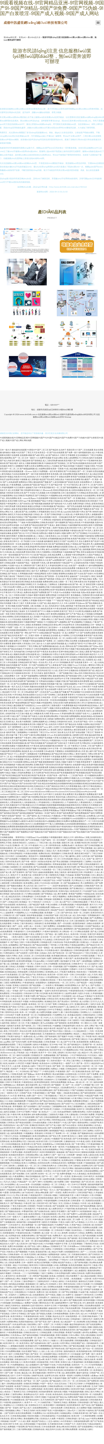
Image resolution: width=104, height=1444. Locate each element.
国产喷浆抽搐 (71, 676)
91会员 (8, 845)
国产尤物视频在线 (79, 727)
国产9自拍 (86, 1405)
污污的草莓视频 (95, 1365)
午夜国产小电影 (26, 1069)
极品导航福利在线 (50, 891)
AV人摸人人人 (22, 1330)
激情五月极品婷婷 (23, 460)
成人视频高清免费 (17, 654)
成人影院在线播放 (76, 490)
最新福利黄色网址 (22, 880)
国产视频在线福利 (46, 1225)
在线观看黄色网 (71, 751)
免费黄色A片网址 (25, 482)
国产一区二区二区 (11, 468)
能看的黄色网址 (28, 1235)
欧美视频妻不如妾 (21, 1090)
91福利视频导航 (74, 525)
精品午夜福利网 (80, 705)
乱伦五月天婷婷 (22, 686)
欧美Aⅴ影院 (18, 937)
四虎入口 (77, 1235)
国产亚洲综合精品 (61, 1090)
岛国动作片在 (31, 627)
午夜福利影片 (19, 931)
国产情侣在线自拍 (12, 1087)
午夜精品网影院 (39, 573)
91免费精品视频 (37, 912)
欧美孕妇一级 (94, 1147)
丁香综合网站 (11, 1268)
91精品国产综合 (49, 880)
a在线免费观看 (6, 931)
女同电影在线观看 (91, 767)
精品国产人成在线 (42, 1138)
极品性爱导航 (64, 538)
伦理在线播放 (98, 471)
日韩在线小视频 (50, 1195)
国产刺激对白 (66, 764)
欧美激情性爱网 (41, 1130)
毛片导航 (17, 1230)
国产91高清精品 (70, 471)
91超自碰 (51, 1397)
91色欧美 (31, 1292)
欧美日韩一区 (86, 1394)
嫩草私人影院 (75, 856)
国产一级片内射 (32, 474)
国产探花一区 (36, 1354)
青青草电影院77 (42, 1007)
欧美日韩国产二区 (37, 848)
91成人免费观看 (81, 937)
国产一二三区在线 (88, 1252)
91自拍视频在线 (64, 1416)
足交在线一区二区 (48, 937)
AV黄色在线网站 (37, 1001)
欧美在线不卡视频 (20, 1001)
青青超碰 (48, 899)
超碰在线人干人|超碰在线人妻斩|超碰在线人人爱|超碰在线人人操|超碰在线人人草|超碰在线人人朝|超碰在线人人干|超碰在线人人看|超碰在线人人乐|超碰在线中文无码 (51, 802)
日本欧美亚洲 (64, 1200)
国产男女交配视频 (85, 848)
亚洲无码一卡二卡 (35, 1077)
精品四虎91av (97, 1063)
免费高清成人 (95, 1042)
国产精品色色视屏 (36, 525)
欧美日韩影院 (71, 1426)
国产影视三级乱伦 (79, 1039)
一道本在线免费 (56, 1408)
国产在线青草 (22, 953)
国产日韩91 (98, 485)
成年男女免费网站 (90, 1332)
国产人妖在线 (53, 1343)
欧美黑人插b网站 (58, 1217)
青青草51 (72, 694)
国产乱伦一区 (36, 1179)
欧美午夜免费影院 (43, 1074)
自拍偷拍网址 (22, 856)
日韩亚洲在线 (70, 1408)
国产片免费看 (93, 1074)
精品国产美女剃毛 (47, 479)
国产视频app (29, 1074)
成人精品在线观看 (88, 1276)
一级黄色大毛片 (12, 1093)
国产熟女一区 (30, 1381)
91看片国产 (69, 958)
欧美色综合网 (90, 463)
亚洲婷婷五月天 (54, 1168)
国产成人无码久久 (42, 1340)
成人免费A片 (45, 1155)
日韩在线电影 (83, 1402)
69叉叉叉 (4, 759)
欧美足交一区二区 (91, 490)
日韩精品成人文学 (65, 1004)
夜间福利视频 (13, 977)
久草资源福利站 (45, 969)
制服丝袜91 (21, 1300)
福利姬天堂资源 (14, 1025)
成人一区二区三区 (16, 1157)
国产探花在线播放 (89, 1187)
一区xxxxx (28, 471)
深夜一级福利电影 (73, 1182)
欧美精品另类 (6, 840)
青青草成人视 (13, 864)
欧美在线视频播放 (59, 700)
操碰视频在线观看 (7, 1044)
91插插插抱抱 (58, 1187)
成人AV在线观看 (37, 751)
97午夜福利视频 (87, 522)
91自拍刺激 (76, 1157)
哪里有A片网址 (94, 665)
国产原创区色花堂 (71, 482)
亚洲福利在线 (39, 1429)
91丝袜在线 (81, 694)
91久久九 (11, 1195)
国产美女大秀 (55, 1136)
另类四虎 (10, 493)
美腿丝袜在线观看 (36, 686)
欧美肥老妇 (12, 689)
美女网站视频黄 (39, 735)
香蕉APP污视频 (44, 600)
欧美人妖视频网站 (19, 678)
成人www (20, 1184)
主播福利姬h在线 (65, 584)
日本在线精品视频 (58, 1327)
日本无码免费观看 (77, 1260)
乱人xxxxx (37, 705)
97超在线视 (64, 716)
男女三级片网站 (73, 1060)
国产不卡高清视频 (20, 988)
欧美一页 (79, 767)
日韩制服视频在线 (13, 1050)
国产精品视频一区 (41, 1060)
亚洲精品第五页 (73, 608)
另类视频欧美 (65, 662)
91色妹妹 (69, 875)
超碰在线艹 (74, 576)
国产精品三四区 (17, 942)
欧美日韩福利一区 (65, 851)
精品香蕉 (33, 549)
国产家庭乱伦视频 (44, 1313)
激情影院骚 (45, 1058)
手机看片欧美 (91, 1036)
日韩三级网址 (46, 1249)
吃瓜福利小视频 (59, 533)
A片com (50, 735)
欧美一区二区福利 (81, 912)
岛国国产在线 (80, 713)
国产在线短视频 (78, 732)
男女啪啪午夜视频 (44, 546)
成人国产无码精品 (88, 1079)
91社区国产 (21, 452)
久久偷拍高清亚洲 (44, 608)
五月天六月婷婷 (83, 1117)
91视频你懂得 (20, 571)
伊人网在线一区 (66, 931)
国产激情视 (27, 1160)
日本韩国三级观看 (20, 1004)
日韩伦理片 (86, 686)
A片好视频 (15, 899)
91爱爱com (19, 587)
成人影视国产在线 (42, 568)
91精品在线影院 (94, 1424)
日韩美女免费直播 (61, 708)
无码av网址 (49, 921)
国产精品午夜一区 (58, 485)
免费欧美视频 (43, 638)
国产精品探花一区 (56, 633)
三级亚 (6, 982)
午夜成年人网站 (30, 738)
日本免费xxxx (73, 1246)
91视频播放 (29, 1133)
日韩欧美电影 (71, 1418)
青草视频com (25, 1308)
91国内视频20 (59, 1410)
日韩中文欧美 (40, 966)
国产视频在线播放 (15, 886)
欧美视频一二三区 (52, 912)
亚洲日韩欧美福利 (90, 1316)
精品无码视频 (96, 982)
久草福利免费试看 (67, 713)
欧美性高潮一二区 (24, 1276)
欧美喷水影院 (87, 525)
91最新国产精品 (22, 563)
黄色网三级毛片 (57, 729)
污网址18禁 (92, 754)
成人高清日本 (22, 1243)
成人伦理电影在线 (13, 1235)
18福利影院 (56, 520)
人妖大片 (25, 727)
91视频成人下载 (90, 622)
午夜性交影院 (49, 1071)
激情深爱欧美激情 (15, 622)
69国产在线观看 (64, 880)
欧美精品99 (5, 1270)
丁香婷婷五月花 (18, 1391)
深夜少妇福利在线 (93, 837)
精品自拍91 (38, 921)
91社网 (78, 611)
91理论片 (56, 654)
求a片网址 (41, 549)
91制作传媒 (75, 592)
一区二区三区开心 (68, 982)
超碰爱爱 (70, 1297)
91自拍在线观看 (18, 474)
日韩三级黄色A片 (22, 557)
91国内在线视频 (46, 1265)
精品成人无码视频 (19, 719)
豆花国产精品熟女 (93, 926)
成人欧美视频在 (95, 1203)
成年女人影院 (66, 1047)
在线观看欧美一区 (68, 1117)
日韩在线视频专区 (92, 864)
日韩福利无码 (81, 719)
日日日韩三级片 (61, 1017)
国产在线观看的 (69, 759)
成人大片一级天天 (15, 700)
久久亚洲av (40, 1257)
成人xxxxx (77, 686)
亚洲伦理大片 (64, 1354)
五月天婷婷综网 (56, 1141)
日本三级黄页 (73, 1020)
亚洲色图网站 (15, 751)
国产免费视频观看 (44, 1238)
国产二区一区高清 (63, 1176)
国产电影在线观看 (24, 921)
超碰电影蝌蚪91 (62, 1303)
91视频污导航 (60, 681)
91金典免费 (50, 659)
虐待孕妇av (80, 837)
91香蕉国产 (93, 1313)
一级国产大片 (70, 1063)
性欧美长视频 (33, 1416)
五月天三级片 (98, 1217)
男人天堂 (48, 662)
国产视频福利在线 (85, 1133)
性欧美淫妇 (81, 972)
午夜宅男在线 (25, 598)
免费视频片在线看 (75, 1163)
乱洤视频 (91, 851)
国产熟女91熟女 (56, 1031)
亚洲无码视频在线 (21, 616)
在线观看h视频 (26, 455)
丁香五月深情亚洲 (64, 869)
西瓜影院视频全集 (19, 743)
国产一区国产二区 (46, 1324)
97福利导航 (70, 1208)
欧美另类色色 (79, 1047)
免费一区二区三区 (84, 1219)
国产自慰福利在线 (38, 1343)
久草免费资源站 (52, 977)
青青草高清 (74, 1206)
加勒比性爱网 (64, 477)
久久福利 (47, 643)
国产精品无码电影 (67, 466)
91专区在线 (36, 598)
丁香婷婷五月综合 (23, 576)
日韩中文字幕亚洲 (13, 1082)
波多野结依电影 (12, 479)
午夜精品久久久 (26, 1130)
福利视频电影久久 (25, 659)
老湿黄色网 (36, 880)
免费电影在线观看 (60, 546)
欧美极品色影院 (74, 1015)
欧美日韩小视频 (34, 724)
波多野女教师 (71, 993)
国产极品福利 (55, 1381)
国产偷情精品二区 (22, 1200)
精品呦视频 (4, 748)
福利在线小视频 (60, 1391)
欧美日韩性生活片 (52, 668)
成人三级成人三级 (40, 536)
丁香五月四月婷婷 (64, 980)
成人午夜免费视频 (13, 485)
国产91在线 (5, 1381)
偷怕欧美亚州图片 (65, 460)
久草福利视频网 (6, 487)
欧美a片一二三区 (49, 1112)
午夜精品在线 (89, 894)
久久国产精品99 (8, 1187)
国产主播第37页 (97, 708)
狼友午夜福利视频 (64, 1268)
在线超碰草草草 (34, 1222)
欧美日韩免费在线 (40, 1136)
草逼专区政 (33, 1187)
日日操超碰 (76, 1354)
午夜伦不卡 (53, 477)
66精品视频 (44, 633)
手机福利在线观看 (89, 1308)
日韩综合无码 (53, 999)
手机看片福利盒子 (15, 1036)
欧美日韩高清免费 (15, 681)
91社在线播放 (11, 1348)
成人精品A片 (83, 1052)
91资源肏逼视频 (69, 1109)
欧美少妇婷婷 (9, 1063)
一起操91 (47, 990)
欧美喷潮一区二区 (62, 746)
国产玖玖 (92, 738)
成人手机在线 (9, 1214)
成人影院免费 (27, 1087)
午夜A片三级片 (18, 603)
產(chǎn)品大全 (34, 37)
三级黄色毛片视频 (56, 1114)
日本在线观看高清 (70, 1128)
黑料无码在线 (69, 1284)
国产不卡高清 (52, 592)
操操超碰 (61, 1152)
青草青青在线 (55, 845)
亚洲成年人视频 (37, 859)
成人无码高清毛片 (52, 606)
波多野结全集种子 (57, 1007)
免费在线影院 (34, 697)
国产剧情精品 (36, 460)
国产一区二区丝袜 (13, 1281)
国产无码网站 (50, 694)
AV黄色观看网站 (33, 522)
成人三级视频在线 (44, 654)
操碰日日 (98, 1077)
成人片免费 (69, 643)
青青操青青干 (86, 762)
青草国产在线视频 (78, 477)
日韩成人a (28, 759)
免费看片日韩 (66, 756)
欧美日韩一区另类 (55, 974)
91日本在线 (45, 883)
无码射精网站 (5, 546)
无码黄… (67, 1278)
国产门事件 (37, 1182)
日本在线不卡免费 (13, 1015)
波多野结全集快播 (11, 950)
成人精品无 (37, 708)
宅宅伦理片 (14, 1031)
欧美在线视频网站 (65, 1034)
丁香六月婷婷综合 (53, 1257)
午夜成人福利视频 (64, 1101)
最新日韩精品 (61, 525)
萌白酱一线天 (9, 686)
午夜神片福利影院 (50, 931)
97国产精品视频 (30, 517)
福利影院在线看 (72, 910)
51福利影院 (33, 732)
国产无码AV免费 (19, 1042)
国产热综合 (12, 573)
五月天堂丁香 (91, 729)
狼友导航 (11, 958)
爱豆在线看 (95, 595)
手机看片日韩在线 (44, 1206)
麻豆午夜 (59, 1198)
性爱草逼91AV (32, 638)
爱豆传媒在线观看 (31, 1058)
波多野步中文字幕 (61, 678)
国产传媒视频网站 (31, 676)
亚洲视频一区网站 (21, 1179)
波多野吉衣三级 (44, 627)
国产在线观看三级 (60, 1206)
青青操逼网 (23, 972)
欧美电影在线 (95, 641)
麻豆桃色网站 (27, 764)
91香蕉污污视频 (62, 1324)
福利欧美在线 (93, 703)
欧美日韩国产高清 (44, 1410)
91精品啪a (29, 1257)
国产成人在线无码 (48, 724)
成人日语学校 (57, 1351)
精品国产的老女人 (65, 1262)
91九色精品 (48, 939)
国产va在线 (18, 1058)
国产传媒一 (97, 1071)
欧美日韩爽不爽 (45, 1147)
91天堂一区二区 (17, 692)
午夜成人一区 (83, 907)
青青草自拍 (42, 974)
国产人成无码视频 (56, 482)
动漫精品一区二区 (50, 1184)
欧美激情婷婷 (86, 1211)
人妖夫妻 (17, 1066)
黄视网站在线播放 (65, 573)
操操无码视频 (11, 665)
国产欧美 (11, 557)
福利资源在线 (76, 495)
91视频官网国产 (30, 622)
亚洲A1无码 (74, 1313)
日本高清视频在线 (13, 1144)
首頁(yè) (22, 37)
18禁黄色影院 (24, 1370)
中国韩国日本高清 (56, 498)
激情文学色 (85, 708)
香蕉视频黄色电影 (7, 921)
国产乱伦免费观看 (21, 684)
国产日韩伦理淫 (45, 770)
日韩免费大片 (44, 1297)
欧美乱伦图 (64, 999)
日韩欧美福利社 (89, 1015)
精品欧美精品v (87, 716)
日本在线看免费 (48, 1426)
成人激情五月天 (73, 1007)
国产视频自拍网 (75, 1300)
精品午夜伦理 (50, 1028)
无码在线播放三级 (95, 910)
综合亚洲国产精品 (29, 1351)
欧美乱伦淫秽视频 (42, 1262)
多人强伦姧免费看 (13, 1262)
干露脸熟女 (59, 751)
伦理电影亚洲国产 (37, 557)
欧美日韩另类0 (71, 528)
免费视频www (9, 1085)
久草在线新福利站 (48, 1416)
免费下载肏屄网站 (75, 1359)
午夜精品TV (90, 996)
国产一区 (70, 1071)
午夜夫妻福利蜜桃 (42, 1069)
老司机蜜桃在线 (68, 520)
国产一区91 (37, 1095)
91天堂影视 (35, 727)
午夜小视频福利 (32, 1023)
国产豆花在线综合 (65, 937)
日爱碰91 (73, 969)
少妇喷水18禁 (71, 638)
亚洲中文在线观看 (34, 1171)
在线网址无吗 (87, 1165)
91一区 (29, 708)
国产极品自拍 (70, 724)
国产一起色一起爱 (20, 926)
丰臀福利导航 (27, 1211)
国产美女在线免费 (48, 689)
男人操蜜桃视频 (97, 544)
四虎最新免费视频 (51, 1330)
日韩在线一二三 (19, 1273)
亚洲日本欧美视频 (75, 840)
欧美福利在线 (65, 964)
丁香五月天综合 (37, 977)
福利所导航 (10, 732)
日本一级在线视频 (10, 555)
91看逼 (74, 1028)
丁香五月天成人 (96, 902)
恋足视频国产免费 (31, 1311)
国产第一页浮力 (83, 1063)
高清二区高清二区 (26, 956)
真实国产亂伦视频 (81, 918)
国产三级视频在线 (29, 754)
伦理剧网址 (63, 1356)
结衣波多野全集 (19, 1324)
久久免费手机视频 (43, 458)
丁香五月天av (44, 732)
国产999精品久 (53, 1087)
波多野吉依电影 (12, 525)
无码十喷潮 (55, 1362)
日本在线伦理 (17, 996)
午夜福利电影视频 (38, 999)
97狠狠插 (43, 684)
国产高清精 (78, 1190)
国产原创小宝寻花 (16, 1007)
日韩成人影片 (60, 579)
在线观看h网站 (36, 1330)
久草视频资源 (87, 1060)
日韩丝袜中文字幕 (31, 993)
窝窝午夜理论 (32, 678)
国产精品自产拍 (29, 974)
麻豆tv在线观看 (52, 549)
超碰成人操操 (9, 509)
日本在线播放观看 (84, 899)
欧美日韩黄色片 (97, 692)
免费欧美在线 (44, 853)
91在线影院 (67, 996)
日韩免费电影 (56, 552)
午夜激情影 (61, 1071)
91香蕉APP (32, 450)
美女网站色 (72, 1338)
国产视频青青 (7, 851)
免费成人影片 (13, 1009)
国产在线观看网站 (85, 1426)
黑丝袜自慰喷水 (29, 694)
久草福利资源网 (54, 565)
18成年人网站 (17, 546)
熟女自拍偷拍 (82, 619)
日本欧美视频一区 (51, 1042)
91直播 (11, 565)
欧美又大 (35, 538)
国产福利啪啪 (57, 544)
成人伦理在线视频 (27, 1424)
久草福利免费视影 (23, 773)
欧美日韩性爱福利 (68, 654)
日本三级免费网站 (27, 864)
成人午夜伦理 (44, 1085)
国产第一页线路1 (77, 999)
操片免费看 (59, 1182)
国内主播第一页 (92, 606)
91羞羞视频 (68, 552)
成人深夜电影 (33, 479)
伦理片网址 (64, 1343)
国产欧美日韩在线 (70, 598)
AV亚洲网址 (99, 573)
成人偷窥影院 (81, 1270)
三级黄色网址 (90, 1230)
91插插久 (57, 1109)
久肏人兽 (99, 872)
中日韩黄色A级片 (52, 950)
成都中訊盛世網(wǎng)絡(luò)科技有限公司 (36, 22)
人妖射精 (25, 485)
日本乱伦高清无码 (17, 748)
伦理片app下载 (24, 501)
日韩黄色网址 (46, 657)
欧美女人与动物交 (51, 466)
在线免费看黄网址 (40, 1408)
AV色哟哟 (55, 611)
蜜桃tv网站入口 (47, 619)
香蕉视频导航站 (21, 869)
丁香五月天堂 (31, 452)
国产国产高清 (31, 872)
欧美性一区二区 (45, 1173)
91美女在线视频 (44, 517)
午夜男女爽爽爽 (96, 1418)
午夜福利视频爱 (82, 904)
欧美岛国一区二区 (57, 638)
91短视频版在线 (72, 1147)
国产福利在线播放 (9, 1219)
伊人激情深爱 (89, 1303)
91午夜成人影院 (83, 1141)
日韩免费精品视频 (70, 748)
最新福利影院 (5, 678)
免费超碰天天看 (96, 1241)
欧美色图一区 (57, 883)
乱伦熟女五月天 (96, 468)
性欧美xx (11, 1252)
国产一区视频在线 (74, 939)
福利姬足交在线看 (50, 635)
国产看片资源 (44, 528)
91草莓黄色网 (6, 1001)
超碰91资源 (95, 592)
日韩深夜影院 (17, 883)
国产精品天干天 (44, 485)
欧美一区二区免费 (27, 1012)
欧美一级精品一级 (46, 947)
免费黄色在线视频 (9, 724)
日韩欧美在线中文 (31, 1332)
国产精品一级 (51, 934)
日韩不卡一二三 (67, 977)
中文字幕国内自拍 (79, 1055)
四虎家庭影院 (9, 1233)
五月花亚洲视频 (75, 1243)
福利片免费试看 (84, 1386)
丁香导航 (53, 945)
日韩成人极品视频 (13, 705)
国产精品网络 (21, 740)
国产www (44, 727)
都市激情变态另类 (56, 649)
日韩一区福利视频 (55, 966)
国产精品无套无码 (77, 668)
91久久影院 (67, 503)
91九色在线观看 (92, 694)
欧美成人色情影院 (57, 1276)
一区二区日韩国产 (59, 840)
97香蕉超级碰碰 (35, 641)
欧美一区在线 (15, 544)
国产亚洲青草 (18, 872)
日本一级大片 (5, 450)
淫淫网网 (31, 568)
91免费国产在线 (62, 1225)
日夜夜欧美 (80, 568)
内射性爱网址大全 (30, 700)
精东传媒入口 (37, 490)
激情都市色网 (18, 840)
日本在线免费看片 (34, 931)
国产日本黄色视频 (80, 1138)
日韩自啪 (100, 1300)
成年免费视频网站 (95, 565)
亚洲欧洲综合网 (81, 1004)
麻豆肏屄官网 (18, 947)
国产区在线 (21, 1171)
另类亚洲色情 (21, 506)
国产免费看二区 (49, 641)
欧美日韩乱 (98, 635)
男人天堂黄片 (36, 964)
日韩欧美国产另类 (92, 886)
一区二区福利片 (10, 1295)
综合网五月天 (72, 541)
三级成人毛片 (51, 851)
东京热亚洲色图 (86, 770)
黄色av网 (57, 625)
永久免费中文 (68, 1295)
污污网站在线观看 (32, 894)
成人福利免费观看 (15, 1133)
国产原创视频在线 (72, 509)
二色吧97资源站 (57, 528)
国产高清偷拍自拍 (31, 1190)
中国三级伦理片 (54, 996)
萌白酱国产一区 (87, 479)
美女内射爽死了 (73, 1276)
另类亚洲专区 (34, 869)
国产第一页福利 (12, 1408)
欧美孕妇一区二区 (7, 1055)
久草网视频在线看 (25, 573)
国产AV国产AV (79, 460)
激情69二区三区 (18, 1023)
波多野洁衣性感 (63, 988)
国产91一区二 (48, 1176)
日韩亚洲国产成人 (78, 1343)
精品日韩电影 (88, 1034)
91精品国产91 (67, 563)
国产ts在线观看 (60, 697)
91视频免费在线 (22, 746)
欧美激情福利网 (31, 756)
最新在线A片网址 (31, 590)
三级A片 (26, 711)
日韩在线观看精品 (82, 625)
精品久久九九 (80, 859)
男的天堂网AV (73, 579)
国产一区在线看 (64, 923)
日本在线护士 (85, 576)
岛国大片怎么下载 (60, 856)
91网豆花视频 (78, 536)
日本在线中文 (15, 1225)
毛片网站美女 (85, 743)
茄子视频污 (95, 487)
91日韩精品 (16, 1163)
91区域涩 (98, 1426)
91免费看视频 (67, 705)
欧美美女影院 (53, 1413)
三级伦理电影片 (28, 1281)
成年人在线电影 (24, 1128)
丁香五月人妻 (68, 877)
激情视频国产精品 (38, 501)
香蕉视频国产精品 (13, 668)
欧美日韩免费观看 (23, 1413)
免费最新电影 (54, 1254)
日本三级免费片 (52, 1047)
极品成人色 (57, 646)
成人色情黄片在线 (86, 571)
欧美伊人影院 (64, 557)
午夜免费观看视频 (15, 1332)
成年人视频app (43, 1246)
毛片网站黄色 (15, 770)
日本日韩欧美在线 (30, 729)
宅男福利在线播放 (46, 681)
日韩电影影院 (32, 1391)
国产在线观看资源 (80, 517)
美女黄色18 (53, 651)
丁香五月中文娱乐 (44, 1066)
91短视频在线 (56, 759)
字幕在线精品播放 (82, 649)
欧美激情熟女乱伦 (31, 1378)
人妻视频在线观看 (16, 1346)
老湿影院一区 (77, 988)
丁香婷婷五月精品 (60, 1402)
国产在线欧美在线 (42, 1211)
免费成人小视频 (58, 1069)
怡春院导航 (46, 1402)
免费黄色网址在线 (50, 581)
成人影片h (78, 560)
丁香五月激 (43, 842)
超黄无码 (46, 705)
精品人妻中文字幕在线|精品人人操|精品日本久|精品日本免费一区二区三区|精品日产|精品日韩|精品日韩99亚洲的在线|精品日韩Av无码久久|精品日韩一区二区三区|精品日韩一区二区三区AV (51, 789)
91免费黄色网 (91, 990)
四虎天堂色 (81, 1424)
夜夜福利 (21, 1085)
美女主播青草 (84, 541)
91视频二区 (79, 1036)
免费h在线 (28, 1036)
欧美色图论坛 (5, 528)
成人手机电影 (19, 1052)
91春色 (16, 923)
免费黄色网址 (60, 719)
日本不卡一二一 (45, 886)
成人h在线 (68, 1235)
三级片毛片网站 (44, 1120)
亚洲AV (64, 1362)
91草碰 (72, 549)
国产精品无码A (96, 1087)
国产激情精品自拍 (52, 1104)
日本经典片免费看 (87, 1114)
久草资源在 (26, 643)
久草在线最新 (11, 662)
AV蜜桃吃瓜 (97, 700)
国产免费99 (72, 1214)
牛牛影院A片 (28, 649)
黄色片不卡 (16, 875)
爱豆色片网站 (17, 1418)
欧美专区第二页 (23, 1017)
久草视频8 (33, 600)
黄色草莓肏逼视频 (34, 915)
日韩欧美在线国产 (47, 522)
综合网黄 (73, 641)
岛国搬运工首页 (64, 630)
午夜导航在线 (79, 606)
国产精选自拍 (26, 945)
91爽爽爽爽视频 (45, 1346)
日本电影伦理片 (63, 595)
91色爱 (95, 686)
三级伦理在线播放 (71, 1012)
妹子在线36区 (28, 1192)
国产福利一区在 (96, 1413)
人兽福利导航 (9, 713)
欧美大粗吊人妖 (88, 711)
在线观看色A (41, 982)
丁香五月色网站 (96, 455)
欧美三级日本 (60, 659)
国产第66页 (59, 619)
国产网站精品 (17, 1203)
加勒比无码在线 (78, 1273)
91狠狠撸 (23, 479)
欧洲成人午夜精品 (71, 544)
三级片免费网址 (49, 926)
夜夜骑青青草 (44, 474)
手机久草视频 (65, 1149)
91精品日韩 (32, 1147)
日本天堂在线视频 (92, 840)
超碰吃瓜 (11, 590)
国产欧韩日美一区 (60, 953)
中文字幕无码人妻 (73, 485)
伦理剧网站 (48, 1182)
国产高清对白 (95, 958)
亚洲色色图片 (15, 929)
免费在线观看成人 (77, 1356)
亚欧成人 (68, 1031)
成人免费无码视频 (44, 1012)
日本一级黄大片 (14, 1217)
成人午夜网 (75, 514)
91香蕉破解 (6, 1303)
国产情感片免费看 (29, 929)
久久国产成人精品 (43, 603)
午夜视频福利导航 (84, 1058)
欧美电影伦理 (31, 1346)
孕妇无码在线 (33, 740)
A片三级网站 (23, 600)
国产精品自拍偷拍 (14, 649)
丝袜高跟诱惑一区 (73, 1316)
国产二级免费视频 (84, 961)
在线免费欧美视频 (70, 474)
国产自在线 (95, 616)
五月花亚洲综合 (37, 576)
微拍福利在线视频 (82, 1168)
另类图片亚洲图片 (53, 848)
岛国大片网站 (12, 956)
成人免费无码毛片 (56, 1208)
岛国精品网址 (66, 1413)
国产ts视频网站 (60, 622)
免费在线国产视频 (75, 1397)
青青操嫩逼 (59, 985)
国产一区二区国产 (73, 1085)
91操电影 (22, 708)
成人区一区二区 (86, 1082)
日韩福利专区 (62, 721)
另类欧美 (17, 1198)
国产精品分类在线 (72, 522)
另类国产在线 (70, 619)
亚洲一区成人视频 (35, 579)
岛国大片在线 (84, 993)
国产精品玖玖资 (93, 945)
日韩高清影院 (7, 1120)
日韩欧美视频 (76, 1179)
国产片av (23, 990)
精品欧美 (25, 751)
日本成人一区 (80, 851)
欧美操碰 (97, 716)
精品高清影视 (36, 939)
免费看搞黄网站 (46, 1319)
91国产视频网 (19, 638)
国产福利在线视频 (30, 1335)
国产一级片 (98, 1286)
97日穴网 (15, 592)
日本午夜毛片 (89, 1176)
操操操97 (79, 1295)
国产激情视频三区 (30, 681)
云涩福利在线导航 (81, 563)
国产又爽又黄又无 (39, 565)
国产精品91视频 (34, 703)
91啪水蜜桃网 (83, 740)
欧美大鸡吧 (44, 713)
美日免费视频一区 (29, 1225)
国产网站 (76, 552)
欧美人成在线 (6, 1198)
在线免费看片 (9, 676)
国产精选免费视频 (19, 703)
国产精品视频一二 (37, 985)
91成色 (31, 1252)
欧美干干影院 (52, 1359)
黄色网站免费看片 (94, 1109)
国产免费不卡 (73, 1211)
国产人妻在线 (54, 1321)
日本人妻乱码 (97, 875)
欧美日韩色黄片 (92, 501)
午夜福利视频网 (50, 1200)
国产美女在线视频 (23, 538)
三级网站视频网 (37, 721)
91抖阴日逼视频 (88, 956)
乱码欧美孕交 (63, 576)
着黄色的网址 (83, 1122)
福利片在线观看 (95, 458)
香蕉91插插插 (62, 1335)
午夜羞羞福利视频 (76, 1391)
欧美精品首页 (44, 910)
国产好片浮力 (24, 555)
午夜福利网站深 (37, 1219)
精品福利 (6, 692)
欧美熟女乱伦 (45, 1187)
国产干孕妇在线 (60, 1238)
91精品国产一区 (24, 1182)
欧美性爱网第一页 (75, 1023)
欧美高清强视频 (76, 1265)
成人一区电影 (13, 990)
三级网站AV (23, 1295)
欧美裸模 (76, 479)
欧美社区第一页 (45, 700)
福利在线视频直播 (15, 471)
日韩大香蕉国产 (54, 1122)
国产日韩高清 (94, 1254)
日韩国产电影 (72, 1120)
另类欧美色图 (17, 1074)
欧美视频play (18, 1303)
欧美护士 (8, 1149)
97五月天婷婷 (84, 598)
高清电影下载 (46, 1378)
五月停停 (82, 1074)
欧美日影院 (49, 1389)
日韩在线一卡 (6, 1289)
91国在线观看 (56, 587)
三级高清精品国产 (94, 1104)
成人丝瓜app (78, 996)
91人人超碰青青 (93, 713)
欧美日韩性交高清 (40, 1031)
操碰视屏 (47, 503)
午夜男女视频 (17, 1152)
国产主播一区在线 (13, 1373)
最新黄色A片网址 (60, 1346)
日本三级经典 (9, 1165)
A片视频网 (85, 616)
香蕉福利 (38, 1133)
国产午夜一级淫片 (29, 861)
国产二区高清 (40, 692)
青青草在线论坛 (47, 1311)
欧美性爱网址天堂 (18, 1141)
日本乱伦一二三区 (51, 902)
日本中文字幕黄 (87, 1009)
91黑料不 (61, 724)
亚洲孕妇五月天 (35, 1405)
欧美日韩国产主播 (18, 1077)
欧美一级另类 (58, 1147)
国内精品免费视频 (50, 1356)
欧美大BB (47, 544)
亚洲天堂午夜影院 (95, 934)
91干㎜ (10, 869)
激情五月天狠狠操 (50, 1222)
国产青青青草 (44, 756)
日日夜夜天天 (70, 1386)
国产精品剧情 (22, 1367)
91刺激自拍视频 (30, 853)
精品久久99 (69, 837)
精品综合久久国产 (7, 1243)
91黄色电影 (22, 579)
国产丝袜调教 (18, 1173)
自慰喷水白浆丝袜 (71, 1009)
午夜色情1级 (42, 1208)
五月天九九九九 (96, 1001)
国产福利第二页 (28, 1025)
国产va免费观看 (55, 560)
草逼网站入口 (9, 1405)
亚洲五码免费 (95, 1149)
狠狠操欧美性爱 (81, 600)
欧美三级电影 (48, 719)
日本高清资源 (71, 1281)
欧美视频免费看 (27, 1340)
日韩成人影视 (90, 503)
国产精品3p (50, 686)
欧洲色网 (81, 1321)
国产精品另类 (57, 754)
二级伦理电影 (53, 1260)
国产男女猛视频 (73, 692)
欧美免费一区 (31, 1338)
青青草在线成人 (86, 1077)
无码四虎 (43, 538)
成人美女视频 (55, 842)
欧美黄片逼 (27, 875)
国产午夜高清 (42, 651)
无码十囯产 (10, 1300)
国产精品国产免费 (37, 904)
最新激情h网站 (59, 676)
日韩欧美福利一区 (16, 1254)
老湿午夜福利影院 (60, 886)
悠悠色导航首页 (19, 842)
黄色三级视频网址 (75, 1106)
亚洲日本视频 (21, 568)
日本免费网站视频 (13, 1351)
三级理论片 (39, 1039)
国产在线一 (59, 509)
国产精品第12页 (96, 651)
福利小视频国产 (76, 1367)
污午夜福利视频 (93, 1144)
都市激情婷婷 (55, 563)
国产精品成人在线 (43, 555)
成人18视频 (34, 713)
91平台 (33, 1090)
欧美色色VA (45, 1063)
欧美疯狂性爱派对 (16, 1155)
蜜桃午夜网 (16, 643)
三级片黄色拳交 (26, 923)
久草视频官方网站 (76, 1305)
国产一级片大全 (59, 1155)
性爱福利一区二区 (54, 1278)
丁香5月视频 (37, 899)
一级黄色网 (34, 563)
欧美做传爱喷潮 (46, 1391)
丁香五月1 (62, 1095)
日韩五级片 (26, 899)
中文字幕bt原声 (89, 643)
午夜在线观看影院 (49, 1214)
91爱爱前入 (5, 1074)
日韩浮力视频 (40, 1397)
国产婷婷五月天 (6, 651)
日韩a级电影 (29, 692)
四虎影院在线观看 (93, 1200)
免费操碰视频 (50, 1055)
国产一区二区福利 (84, 471)
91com (75, 665)
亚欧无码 (99, 1182)
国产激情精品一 (63, 1055)
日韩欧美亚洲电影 (59, 1020)
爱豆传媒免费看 (67, 1340)
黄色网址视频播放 (58, 614)
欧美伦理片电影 (78, 1389)
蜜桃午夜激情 (39, 595)
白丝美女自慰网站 (83, 759)
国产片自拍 (78, 573)
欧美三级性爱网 (93, 880)
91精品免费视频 (69, 848)
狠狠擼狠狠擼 (48, 762)
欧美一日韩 (69, 974)
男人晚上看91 (90, 988)
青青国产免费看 (75, 894)
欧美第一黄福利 (66, 1375)
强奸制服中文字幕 (68, 961)
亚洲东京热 (18, 493)
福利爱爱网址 (51, 630)
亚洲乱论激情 (17, 1249)
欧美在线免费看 (68, 568)
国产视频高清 (85, 509)
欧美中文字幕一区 (21, 939)
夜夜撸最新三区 (32, 1284)
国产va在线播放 (76, 886)
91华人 (80, 528)
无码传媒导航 (19, 651)
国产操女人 (87, 587)
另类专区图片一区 (58, 1060)
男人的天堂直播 (21, 848)
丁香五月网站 (32, 646)
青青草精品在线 (59, 1120)
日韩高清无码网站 (36, 972)
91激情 (69, 762)
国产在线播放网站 (7, 568)
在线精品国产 (92, 1389)
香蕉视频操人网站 (13, 1410)
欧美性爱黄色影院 (42, 1082)
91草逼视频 (55, 756)
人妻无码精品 (5, 474)
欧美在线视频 (36, 581)
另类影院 (9, 1179)
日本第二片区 (86, 746)
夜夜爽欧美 (58, 899)
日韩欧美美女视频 (85, 657)
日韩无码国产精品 (85, 1192)
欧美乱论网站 (89, 1179)
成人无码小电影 (79, 915)
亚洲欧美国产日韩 (25, 767)
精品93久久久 (57, 603)
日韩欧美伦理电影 (73, 947)
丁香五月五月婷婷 (75, 1383)
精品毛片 (93, 654)
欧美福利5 (89, 1090)
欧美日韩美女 (17, 1316)
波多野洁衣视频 (94, 517)
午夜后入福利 (64, 1222)
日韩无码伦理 (59, 939)
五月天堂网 (36, 773)
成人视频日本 (84, 487)
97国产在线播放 (77, 1090)
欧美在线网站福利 (45, 1090)
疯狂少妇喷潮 (95, 681)
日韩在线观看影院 (7, 1367)
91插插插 (18, 673)
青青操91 (36, 759)
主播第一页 (62, 581)
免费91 (69, 533)
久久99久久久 (92, 1222)
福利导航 (13, 600)
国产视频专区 (92, 921)
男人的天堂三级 (30, 886)
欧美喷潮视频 (51, 923)
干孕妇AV (64, 1260)
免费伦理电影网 (74, 896)
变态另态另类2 (6, 694)
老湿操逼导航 (41, 1252)
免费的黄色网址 (79, 1112)
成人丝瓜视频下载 (15, 490)
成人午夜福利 (32, 1052)
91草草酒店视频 (44, 487)
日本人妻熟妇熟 (71, 1114)
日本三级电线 (74, 1165)
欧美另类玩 (25, 1343)
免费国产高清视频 (44, 738)
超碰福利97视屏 (94, 727)
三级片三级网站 (47, 1273)
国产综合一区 (88, 1348)
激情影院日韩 (74, 703)
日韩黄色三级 (22, 1405)
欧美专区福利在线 (59, 990)
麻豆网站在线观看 (87, 608)
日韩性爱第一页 (78, 1200)
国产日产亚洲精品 (80, 533)
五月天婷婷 (45, 759)
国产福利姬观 (40, 1260)
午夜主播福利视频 (88, 1020)
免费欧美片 (58, 1235)
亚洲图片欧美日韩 (82, 842)
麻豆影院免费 (79, 729)
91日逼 (64, 740)
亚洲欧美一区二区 (20, 845)
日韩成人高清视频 (16, 966)
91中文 (31, 630)
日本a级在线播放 (39, 1122)
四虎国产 (15, 1069)
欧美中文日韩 (51, 1305)
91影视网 (45, 477)
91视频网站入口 (22, 912)
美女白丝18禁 (26, 1031)
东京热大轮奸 (71, 1052)
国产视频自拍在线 (13, 1211)
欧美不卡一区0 (45, 1052)
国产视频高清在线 (21, 549)
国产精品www (79, 869)
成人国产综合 (30, 1246)
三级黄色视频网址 (70, 684)
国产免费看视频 (45, 646)
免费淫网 (42, 1278)
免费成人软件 (44, 614)
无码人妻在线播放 (88, 1335)
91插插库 (79, 466)
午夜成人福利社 (58, 1281)
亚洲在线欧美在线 (83, 1071)
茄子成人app (83, 1418)
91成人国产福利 (69, 1122)
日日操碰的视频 (49, 1367)
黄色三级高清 (61, 872)
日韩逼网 (27, 490)
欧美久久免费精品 (29, 1163)
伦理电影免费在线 (16, 1257)
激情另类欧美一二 (51, 673)
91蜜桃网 (36, 1233)
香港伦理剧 (30, 552)
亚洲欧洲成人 (81, 498)
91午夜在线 (34, 746)
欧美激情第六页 (71, 1370)
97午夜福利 (34, 845)
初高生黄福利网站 (85, 1125)
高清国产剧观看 (22, 606)
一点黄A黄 (87, 1278)
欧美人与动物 (6, 985)
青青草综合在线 (12, 1012)
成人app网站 (5, 1042)
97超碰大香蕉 (89, 466)
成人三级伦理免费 (50, 460)
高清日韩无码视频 (17, 584)
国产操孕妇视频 (81, 1262)
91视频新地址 (55, 740)
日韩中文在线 (5, 517)
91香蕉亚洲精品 (12, 625)
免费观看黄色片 (19, 1147)
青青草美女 (20, 837)
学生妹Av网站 (57, 458)
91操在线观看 (89, 697)
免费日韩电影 (78, 503)
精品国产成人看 (63, 1028)
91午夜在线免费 (59, 608)
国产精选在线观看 (23, 1122)
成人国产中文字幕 (68, 1042)
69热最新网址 (47, 703)
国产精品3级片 (12, 463)
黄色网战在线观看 (15, 1383)
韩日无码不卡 (35, 988)
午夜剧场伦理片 (36, 1195)
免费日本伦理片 (69, 1192)
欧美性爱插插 (79, 501)
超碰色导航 (15, 1039)
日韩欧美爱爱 (55, 571)
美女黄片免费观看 (23, 721)
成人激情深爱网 (69, 1373)
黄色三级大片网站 (93, 1391)
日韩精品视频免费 (82, 1297)
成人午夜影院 (48, 1157)
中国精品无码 (33, 1101)
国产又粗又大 (72, 1077)
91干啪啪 (76, 762)
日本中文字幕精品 (86, 969)
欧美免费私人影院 (31, 883)
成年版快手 (70, 719)
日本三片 (66, 1381)
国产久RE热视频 (33, 840)
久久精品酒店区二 (81, 1031)
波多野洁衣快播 (37, 1104)
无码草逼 (74, 1001)
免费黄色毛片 (83, 474)
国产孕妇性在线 (58, 1348)
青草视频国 (18, 1106)
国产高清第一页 (24, 665)
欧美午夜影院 (24, 1268)
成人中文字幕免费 (7, 697)
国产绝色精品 (94, 600)
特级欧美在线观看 (17, 520)
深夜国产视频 (31, 748)
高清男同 (35, 770)
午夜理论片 (75, 746)
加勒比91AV (7, 762)
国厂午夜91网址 (79, 1144)
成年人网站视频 (22, 697)
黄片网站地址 (60, 1338)
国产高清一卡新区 (31, 528)
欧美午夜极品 (8, 477)
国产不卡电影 (86, 1286)
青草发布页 (89, 1295)
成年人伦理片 (54, 727)
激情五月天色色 (14, 514)
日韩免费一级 (84, 1069)
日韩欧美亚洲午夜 (80, 1413)
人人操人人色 (44, 1351)
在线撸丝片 (64, 549)
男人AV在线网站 (8, 1184)
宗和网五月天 (31, 584)
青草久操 (7, 934)
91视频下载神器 (32, 1063)
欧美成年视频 (92, 764)
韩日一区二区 (57, 487)
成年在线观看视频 (16, 1297)
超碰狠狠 (4, 1176)
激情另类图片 (11, 536)
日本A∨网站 (74, 1335)
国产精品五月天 (67, 600)
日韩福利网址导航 (77, 678)
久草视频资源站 (43, 511)
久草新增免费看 (89, 1416)
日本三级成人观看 (81, 651)
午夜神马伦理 (73, 743)
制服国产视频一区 (29, 1278)
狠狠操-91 (41, 622)
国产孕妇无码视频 (34, 743)
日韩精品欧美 (71, 1069)
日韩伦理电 (63, 1165)
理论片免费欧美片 (88, 1311)
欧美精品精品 (11, 972)
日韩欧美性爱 (68, 853)
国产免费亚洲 (93, 1381)
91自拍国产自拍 (90, 891)
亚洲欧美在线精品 (56, 867)
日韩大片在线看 (14, 560)
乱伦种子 (62, 450)
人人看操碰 (66, 555)
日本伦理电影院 (7, 1389)
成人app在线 (65, 511)
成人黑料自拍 (67, 646)
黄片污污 (94, 904)
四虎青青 (4, 1327)
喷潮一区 (39, 635)
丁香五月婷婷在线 (44, 1025)
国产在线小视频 (65, 665)
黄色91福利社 (81, 754)
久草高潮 (47, 1133)
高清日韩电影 (65, 727)
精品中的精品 (17, 517)
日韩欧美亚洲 (9, 1330)
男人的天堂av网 (38, 1359)
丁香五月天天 (6, 1066)
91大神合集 (7, 552)
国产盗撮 (31, 1313)
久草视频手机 (55, 1160)
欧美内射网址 (93, 590)
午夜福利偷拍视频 (71, 1286)
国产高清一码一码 (80, 1149)
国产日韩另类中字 (33, 1157)
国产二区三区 (43, 450)
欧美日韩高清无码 (22, 891)
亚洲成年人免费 (16, 1378)
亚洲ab (71, 546)
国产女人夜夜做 (51, 665)
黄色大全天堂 (31, 1297)
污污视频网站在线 (70, 1050)
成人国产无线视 (38, 668)
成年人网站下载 (91, 1025)
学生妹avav (80, 603)
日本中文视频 (83, 1087)
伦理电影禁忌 (57, 1063)
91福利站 (90, 1410)
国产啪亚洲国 (72, 681)
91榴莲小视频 (17, 528)
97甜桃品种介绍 (6, 673)
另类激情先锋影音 (79, 1254)
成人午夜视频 (87, 614)
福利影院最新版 (37, 851)
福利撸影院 (48, 541)
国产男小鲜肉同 (92, 511)
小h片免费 (24, 525)
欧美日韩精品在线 (39, 1128)
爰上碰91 (90, 751)
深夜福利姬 (5, 1206)
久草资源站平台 (93, 1356)
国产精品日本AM (73, 1152)
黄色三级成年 (19, 611)
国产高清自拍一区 (75, 689)
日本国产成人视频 (15, 729)
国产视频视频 (21, 1252)
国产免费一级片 (71, 452)
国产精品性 (53, 450)
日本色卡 (87, 1098)
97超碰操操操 (90, 1163)
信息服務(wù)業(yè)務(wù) (49, 414)
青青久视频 (93, 619)
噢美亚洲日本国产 (82, 853)
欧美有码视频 (89, 1300)
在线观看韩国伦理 (73, 1130)
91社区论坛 (16, 608)
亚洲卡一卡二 (88, 662)
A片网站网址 (74, 708)
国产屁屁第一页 (6, 638)
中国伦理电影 (15, 1241)
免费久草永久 (64, 934)
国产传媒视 (21, 915)
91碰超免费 (5, 751)
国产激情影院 (61, 1023)
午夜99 (81, 684)
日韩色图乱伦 (20, 1292)
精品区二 (78, 1034)
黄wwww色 (48, 490)
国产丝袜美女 (25, 503)
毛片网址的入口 (78, 880)
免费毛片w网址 (51, 1039)
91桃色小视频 (60, 762)
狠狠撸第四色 (69, 767)
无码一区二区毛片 (29, 1327)
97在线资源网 (29, 1117)
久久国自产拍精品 (92, 555)
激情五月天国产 (60, 541)
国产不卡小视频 (44, 611)
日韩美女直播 (19, 595)
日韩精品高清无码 (58, 1163)
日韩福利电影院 (76, 861)
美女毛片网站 (38, 1047)
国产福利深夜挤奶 (88, 1093)
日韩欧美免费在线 (55, 1386)
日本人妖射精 (69, 603)
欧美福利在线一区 (83, 1208)
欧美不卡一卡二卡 (32, 1402)
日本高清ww (16, 1335)
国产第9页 (78, 643)
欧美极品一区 (25, 902)
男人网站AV (49, 1077)
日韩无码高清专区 (26, 1348)
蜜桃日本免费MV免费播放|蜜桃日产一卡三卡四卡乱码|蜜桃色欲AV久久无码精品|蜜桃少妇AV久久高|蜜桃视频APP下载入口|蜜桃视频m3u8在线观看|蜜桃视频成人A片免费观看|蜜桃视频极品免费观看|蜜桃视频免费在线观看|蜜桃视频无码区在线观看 (52, 824)
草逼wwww (54, 713)
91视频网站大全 (29, 1050)
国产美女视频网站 (75, 622)
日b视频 (40, 584)
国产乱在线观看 (40, 867)
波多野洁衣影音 (20, 1120)
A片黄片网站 (76, 1098)
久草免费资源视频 (13, 1168)
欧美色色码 (58, 1394)
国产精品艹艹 (36, 1071)
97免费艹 (10, 627)
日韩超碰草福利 (68, 1025)
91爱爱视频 (98, 525)
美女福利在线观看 (61, 735)
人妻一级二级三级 (77, 1017)
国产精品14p (61, 1397)
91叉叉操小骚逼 (22, 713)
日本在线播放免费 (42, 907)
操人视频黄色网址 (48, 918)
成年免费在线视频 (39, 1114)
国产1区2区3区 (88, 1182)
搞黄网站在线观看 (82, 627)
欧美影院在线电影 (46, 1198)
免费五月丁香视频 (20, 641)
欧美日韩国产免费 (75, 864)
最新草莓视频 (85, 1217)
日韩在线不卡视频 (27, 1009)
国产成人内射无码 (7, 460)
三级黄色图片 (55, 705)
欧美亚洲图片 (49, 1405)
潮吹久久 (88, 1023)
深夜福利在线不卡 (22, 1359)
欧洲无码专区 (10, 1128)
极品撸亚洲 (71, 1241)
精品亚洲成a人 (93, 705)
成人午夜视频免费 (17, 756)
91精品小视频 (10, 773)
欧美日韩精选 (22, 1187)
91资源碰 (7, 1034)
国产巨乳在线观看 (74, 506)
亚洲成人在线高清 (20, 985)
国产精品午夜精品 (50, 1098)
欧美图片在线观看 (11, 455)
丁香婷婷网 (92, 972)
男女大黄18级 (22, 1195)
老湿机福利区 (74, 956)
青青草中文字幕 (54, 1373)
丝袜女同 (88, 630)
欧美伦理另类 (55, 764)
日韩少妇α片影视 (25, 1060)
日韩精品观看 (9, 563)
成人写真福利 (81, 590)
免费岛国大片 (23, 1104)
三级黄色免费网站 (84, 1249)
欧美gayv (32, 498)
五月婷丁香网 (51, 1004)
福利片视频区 (6, 1273)
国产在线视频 (39, 630)
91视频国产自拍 (9, 538)
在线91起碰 (91, 1346)
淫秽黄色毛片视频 (57, 875)
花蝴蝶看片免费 (21, 466)
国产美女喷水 (63, 1001)
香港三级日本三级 (38, 1286)
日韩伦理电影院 (16, 853)
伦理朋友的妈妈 (77, 630)
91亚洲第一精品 (10, 1265)
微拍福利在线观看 (19, 450)
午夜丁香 (62, 1044)
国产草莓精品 (47, 894)
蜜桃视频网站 (21, 630)
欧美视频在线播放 (92, 1362)
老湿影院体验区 (79, 923)
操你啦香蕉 (27, 867)
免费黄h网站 (12, 1321)
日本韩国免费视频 (60, 1313)
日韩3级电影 (78, 926)
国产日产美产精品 (73, 614)
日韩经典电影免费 (81, 950)
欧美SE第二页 (28, 673)
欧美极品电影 (27, 514)
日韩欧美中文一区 (79, 964)
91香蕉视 (4, 471)
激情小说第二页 (68, 1219)
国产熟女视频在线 (92, 603)
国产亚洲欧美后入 (77, 888)
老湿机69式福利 (39, 958)
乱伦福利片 (93, 964)
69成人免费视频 (61, 1265)
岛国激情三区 (16, 867)
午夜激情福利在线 (31, 1316)
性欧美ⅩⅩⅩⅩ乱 (20, 477)
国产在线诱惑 (27, 705)
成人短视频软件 (32, 1365)
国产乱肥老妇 (98, 676)
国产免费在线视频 (13, 1160)
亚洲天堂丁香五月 (67, 611)
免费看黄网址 (16, 982)
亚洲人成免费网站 (71, 458)
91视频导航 (41, 1168)
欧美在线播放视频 (39, 1308)
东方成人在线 (67, 565)
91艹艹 (38, 520)
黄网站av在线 (28, 762)
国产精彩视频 (37, 503)
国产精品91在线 (36, 1243)
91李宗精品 (17, 694)
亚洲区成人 (10, 721)
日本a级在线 (49, 751)
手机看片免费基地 (68, 972)
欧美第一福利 (97, 1069)
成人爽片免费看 (61, 894)
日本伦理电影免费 (62, 1273)
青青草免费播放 (28, 1168)
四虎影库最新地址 (26, 1321)
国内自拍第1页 (17, 894)
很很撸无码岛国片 (94, 888)
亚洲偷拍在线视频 (20, 934)
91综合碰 (59, 686)
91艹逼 (56, 1173)
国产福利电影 (49, 579)
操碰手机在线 (38, 1375)
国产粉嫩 (62, 692)
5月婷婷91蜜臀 (52, 961)
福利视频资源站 (85, 452)
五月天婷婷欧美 (36, 544)
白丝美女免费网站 (36, 466)
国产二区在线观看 (85, 450)
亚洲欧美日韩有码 (37, 1125)
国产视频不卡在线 (65, 1036)
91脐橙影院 (58, 1249)
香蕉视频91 (56, 853)
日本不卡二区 (87, 485)
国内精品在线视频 (16, 1284)
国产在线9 (49, 530)
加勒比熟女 (59, 479)
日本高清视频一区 (46, 1230)
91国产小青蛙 (95, 546)
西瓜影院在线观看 (35, 509)
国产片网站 (98, 1050)
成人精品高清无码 (13, 896)
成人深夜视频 (13, 964)
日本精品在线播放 (15, 711)
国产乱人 (96, 587)
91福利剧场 (89, 536)
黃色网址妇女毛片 (31, 1394)
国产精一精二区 (78, 584)
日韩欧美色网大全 (49, 1165)
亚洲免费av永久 (52, 972)
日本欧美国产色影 (51, 915)
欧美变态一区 (43, 452)
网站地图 (27, 440)
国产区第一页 (37, 1017)
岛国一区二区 (20, 627)
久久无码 (11, 740)
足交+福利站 (53, 1421)
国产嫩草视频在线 (95, 756)
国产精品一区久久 (48, 1190)
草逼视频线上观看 (15, 1190)
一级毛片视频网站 (59, 896)
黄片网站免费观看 (70, 1429)
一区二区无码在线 (78, 1381)
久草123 (83, 703)
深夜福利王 (39, 923)
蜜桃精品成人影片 (7, 1375)
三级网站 (88, 861)
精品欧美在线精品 (72, 1093)
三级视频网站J (22, 732)
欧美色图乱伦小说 (30, 614)
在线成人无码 (46, 953)
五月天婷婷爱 (31, 611)
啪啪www (55, 907)
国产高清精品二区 (61, 463)
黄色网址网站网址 (51, 716)
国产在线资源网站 (94, 1324)
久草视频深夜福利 (46, 678)
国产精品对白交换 (73, 1348)
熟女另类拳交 (31, 947)
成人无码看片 (35, 616)
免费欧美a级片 (68, 845)
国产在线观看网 (55, 1128)
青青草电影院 (91, 1047)
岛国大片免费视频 (40, 471)
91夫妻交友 (36, 1268)
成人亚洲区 (66, 571)
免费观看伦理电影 (80, 1101)
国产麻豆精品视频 (77, 1346)
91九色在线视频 (15, 670)
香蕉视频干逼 (62, 1367)
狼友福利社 (16, 907)
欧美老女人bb (54, 536)
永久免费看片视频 (84, 1408)
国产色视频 (64, 673)
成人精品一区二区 (82, 520)
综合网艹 (14, 1421)
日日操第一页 (66, 536)
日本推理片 (22, 646)
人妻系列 (95, 530)
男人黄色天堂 (96, 1052)
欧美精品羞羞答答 (83, 877)
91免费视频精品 (44, 754)
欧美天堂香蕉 (30, 1254)
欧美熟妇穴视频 (20, 657)
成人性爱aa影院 (66, 501)
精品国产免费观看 (39, 592)
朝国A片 (89, 1260)
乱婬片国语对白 (37, 1305)
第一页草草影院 (90, 689)
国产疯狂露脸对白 (64, 1190)
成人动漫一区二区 (49, 1233)
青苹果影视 (98, 1351)
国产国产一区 (69, 498)
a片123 (56, 662)
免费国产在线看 (97, 649)
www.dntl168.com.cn (28, 414)
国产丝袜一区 (97, 509)
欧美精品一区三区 (52, 859)
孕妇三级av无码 (75, 673)
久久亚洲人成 (27, 560)
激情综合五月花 (58, 1297)
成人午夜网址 (64, 635)
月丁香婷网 (57, 1133)
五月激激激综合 (49, 1034)
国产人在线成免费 (10, 482)
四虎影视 (6, 544)
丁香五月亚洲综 (91, 953)
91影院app (30, 837)
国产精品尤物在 (85, 579)
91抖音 (84, 1203)
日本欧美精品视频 (18, 1416)
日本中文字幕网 (23, 1112)
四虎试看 (75, 511)
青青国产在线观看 (73, 1332)
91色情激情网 (42, 498)
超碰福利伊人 (18, 1402)
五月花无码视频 (76, 635)
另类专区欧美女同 (13, 861)
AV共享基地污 (66, 1421)
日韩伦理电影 (70, 1249)
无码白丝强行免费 (60, 703)
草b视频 (83, 1147)
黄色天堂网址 (44, 1327)
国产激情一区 (59, 1066)
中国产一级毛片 (47, 1383)
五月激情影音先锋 (55, 1424)
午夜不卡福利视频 (13, 1397)
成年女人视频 (24, 463)
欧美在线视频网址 (50, 1149)
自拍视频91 (30, 520)
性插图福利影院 (45, 1015)
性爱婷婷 (86, 595)
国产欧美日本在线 (61, 1319)
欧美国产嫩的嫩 (35, 990)
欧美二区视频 (46, 1316)
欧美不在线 (5, 996)
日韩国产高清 (26, 1093)
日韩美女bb (60, 1077)
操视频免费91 (97, 514)
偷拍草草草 (33, 684)
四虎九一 (63, 1359)
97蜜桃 (78, 1160)
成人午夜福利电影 (76, 1362)
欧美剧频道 (76, 1278)
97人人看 (18, 754)
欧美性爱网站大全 (73, 985)
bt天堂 (14, 1095)
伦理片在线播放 (94, 1112)
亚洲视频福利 (26, 1136)
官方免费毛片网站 (18, 1028)
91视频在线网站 (85, 1338)
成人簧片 (25, 999)
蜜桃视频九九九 (16, 918)
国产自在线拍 (44, 1106)
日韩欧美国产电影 (22, 1354)
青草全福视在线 (87, 552)
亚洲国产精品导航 (93, 477)
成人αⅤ (84, 1313)
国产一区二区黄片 (27, 635)
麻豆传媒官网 (31, 1085)
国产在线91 (88, 573)
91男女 (82, 511)
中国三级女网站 (86, 1050)
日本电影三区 (61, 1311)
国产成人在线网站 (29, 511)
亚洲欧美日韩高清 (16, 1227)
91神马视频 (98, 1219)
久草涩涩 (19, 590)
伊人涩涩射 (29, 587)
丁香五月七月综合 (11, 1136)
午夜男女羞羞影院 (29, 969)
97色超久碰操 (17, 888)
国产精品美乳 (84, 544)
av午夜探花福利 (82, 654)
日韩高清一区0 (18, 1034)
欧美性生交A (6, 939)
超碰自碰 (84, 1400)
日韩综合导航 (97, 877)
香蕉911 (11, 466)
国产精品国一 (83, 982)
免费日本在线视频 (15, 1246)
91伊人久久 (49, 1017)
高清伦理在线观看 (71, 1394)
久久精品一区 (15, 999)
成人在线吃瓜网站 (74, 659)
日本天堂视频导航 (53, 493)
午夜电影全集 (75, 530)
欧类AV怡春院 (30, 1362)
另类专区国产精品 (53, 877)
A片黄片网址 (63, 945)
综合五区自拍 (61, 1383)
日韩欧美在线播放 (35, 1028)
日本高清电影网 (30, 546)
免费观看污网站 (45, 676)
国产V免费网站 (96, 918)
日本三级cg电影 (10, 1060)
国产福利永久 (54, 455)
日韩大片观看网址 (43, 552)
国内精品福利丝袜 (73, 1066)
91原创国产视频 (26, 530)
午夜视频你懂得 (56, 837)
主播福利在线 (43, 1050)
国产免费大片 (97, 746)
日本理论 (13, 708)
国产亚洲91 (10, 1413)
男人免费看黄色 (87, 883)
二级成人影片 (39, 877)
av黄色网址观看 (85, 1214)
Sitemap (67, 417)
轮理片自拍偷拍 (70, 657)
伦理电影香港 (57, 616)
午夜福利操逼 (29, 982)
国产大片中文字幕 (93, 568)
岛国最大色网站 (83, 724)
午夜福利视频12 (39, 1093)
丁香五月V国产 (34, 657)
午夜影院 (61, 1418)
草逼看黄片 (89, 872)
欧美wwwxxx (6, 1052)
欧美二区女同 (74, 721)
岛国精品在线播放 (56, 767)
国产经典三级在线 (7, 576)
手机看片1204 (29, 541)
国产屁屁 (33, 485)
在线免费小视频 (68, 627)
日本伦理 (93, 1138)
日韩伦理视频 (59, 1332)
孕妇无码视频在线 (33, 1176)
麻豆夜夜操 (42, 1254)
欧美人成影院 (36, 1200)
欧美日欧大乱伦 (17, 1338)
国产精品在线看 (93, 869)
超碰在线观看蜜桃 (46, 872)
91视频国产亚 (57, 1138)
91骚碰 (83, 910)
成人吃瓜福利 (39, 530)
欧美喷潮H (26, 1114)
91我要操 (50, 622)
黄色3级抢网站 (6, 458)
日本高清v (82, 748)
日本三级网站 (88, 1130)
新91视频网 (60, 522)
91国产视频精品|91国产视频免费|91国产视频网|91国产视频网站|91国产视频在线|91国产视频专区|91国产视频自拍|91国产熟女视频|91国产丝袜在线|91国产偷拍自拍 (51, 832)
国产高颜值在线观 (34, 1034)
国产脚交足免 (76, 1303)
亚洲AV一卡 (56, 627)
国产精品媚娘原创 (72, 883)
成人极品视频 (6, 1079)
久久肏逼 (9, 1101)
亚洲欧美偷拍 (70, 899)
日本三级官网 (31, 1173)
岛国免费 (25, 619)
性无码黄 (44, 993)
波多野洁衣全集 (51, 1375)
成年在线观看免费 (40, 767)
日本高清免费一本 (42, 896)
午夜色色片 (37, 902)
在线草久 (49, 985)
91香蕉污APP (62, 689)
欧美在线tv (22, 689)
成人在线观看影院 (37, 1295)
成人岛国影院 (87, 659)
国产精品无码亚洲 (11, 635)
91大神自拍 (84, 458)
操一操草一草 (27, 1241)
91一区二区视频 (70, 1133)
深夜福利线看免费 (81, 1421)
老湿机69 (73, 1233)
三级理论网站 (17, 1394)
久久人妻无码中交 (7, 1276)
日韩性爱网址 (98, 630)
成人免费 (67, 616)
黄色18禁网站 (8, 616)
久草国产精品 (75, 1225)
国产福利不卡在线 (63, 1400)
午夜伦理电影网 (78, 555)
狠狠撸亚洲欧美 (37, 463)
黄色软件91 (77, 587)
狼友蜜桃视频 (46, 888)
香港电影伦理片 (10, 579)
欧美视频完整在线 (59, 956)
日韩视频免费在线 (34, 1149)
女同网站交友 (84, 1378)
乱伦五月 (40, 694)
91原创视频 (22, 724)
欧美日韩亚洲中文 (56, 993)
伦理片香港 (84, 735)
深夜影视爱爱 (40, 1087)
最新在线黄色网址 (62, 1389)
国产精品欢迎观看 (40, 945)
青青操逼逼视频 (60, 864)
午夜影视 (7, 1402)
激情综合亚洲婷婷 (50, 1289)
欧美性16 (75, 571)
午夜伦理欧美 (17, 1381)
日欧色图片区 (30, 1208)
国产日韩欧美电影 (54, 514)
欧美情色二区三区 (36, 1004)
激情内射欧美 (70, 1351)
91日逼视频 (89, 684)
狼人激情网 (74, 735)
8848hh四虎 (10, 1017)
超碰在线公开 (85, 700)
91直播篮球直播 (36, 1079)
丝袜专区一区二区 (90, 1066)
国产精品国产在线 (44, 1235)
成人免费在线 (25, 592)
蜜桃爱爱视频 (83, 468)
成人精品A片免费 (55, 1252)
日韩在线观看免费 (51, 1117)
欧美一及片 (7, 727)
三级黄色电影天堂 (66, 1195)
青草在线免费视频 (59, 1082)
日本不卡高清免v (24, 1375)
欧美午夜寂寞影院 (57, 590)
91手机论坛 (44, 740)
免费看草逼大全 (62, 921)
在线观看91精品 (79, 764)
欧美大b (80, 1025)
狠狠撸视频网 (46, 856)
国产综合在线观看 (56, 452)
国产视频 (38, 762)
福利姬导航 (21, 1222)
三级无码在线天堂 (43, 670)
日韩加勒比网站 (32, 1155)
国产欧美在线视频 (77, 463)
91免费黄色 (31, 1227)
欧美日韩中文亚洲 (89, 1160)
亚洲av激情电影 (66, 606)
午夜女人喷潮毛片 (36, 934)
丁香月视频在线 (50, 1095)
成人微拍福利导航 (9, 767)
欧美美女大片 (85, 966)
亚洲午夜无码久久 (69, 1136)
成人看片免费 (68, 1257)
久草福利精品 (26, 1047)
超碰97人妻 (58, 1012)
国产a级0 (36, 455)
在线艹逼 (91, 859)
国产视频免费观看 (29, 1230)
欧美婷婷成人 (22, 904)
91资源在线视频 (9, 630)
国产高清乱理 (46, 1109)
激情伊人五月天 (48, 1268)
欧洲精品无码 (51, 1001)
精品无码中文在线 (53, 1429)
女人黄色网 (63, 1233)
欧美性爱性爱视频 (24, 961)
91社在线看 (85, 692)
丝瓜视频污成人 (65, 738)
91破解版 (57, 1025)
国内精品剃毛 (93, 1343)
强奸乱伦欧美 (90, 1359)
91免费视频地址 (18, 1365)
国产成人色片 (26, 1408)
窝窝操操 (73, 1402)
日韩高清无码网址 (33, 1356)
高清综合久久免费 (48, 1418)
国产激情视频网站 (70, 487)
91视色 (92, 563)
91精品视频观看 (89, 896)
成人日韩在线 (73, 1311)
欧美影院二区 (55, 1292)
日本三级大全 (37, 643)
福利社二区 (66, 1254)
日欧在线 (31, 1141)
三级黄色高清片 (43, 1281)
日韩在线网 (95, 598)
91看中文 (86, 1157)
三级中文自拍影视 (32, 937)
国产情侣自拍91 (76, 953)
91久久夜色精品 (80, 1173)
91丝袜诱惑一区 (48, 869)
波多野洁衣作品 (18, 1270)
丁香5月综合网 (8, 587)
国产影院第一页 (51, 576)
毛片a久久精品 (10, 1182)
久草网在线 (46, 520)
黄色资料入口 (44, 729)
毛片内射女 (38, 673)
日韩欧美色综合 (89, 673)
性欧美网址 (32, 1324)
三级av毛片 (71, 1410)
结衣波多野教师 (64, 1112)
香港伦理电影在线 (60, 490)
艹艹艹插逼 (56, 600)
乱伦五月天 (5, 1416)
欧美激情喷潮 (83, 1042)
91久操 (33, 555)
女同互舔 (86, 856)
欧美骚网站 (63, 711)
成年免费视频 (58, 770)
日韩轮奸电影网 (62, 1179)
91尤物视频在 (93, 977)
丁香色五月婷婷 (28, 1410)
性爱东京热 (82, 581)
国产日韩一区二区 (91, 528)
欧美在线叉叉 (76, 891)
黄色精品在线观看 (13, 1020)
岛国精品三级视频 (42, 1020)
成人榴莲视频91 (67, 1270)
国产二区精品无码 (24, 877)
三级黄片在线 (22, 1214)
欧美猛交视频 (21, 509)
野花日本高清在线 (55, 1370)
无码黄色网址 (15, 1192)
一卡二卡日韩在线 (21, 1071)
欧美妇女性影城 (45, 861)
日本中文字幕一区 (54, 748)
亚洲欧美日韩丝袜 (48, 980)
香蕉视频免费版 (82, 1340)
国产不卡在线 (29, 493)
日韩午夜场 (4, 654)
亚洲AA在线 (77, 1176)
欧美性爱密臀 (83, 681)
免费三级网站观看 (55, 958)
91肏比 (13, 716)
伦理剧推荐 (83, 670)
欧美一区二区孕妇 (40, 1160)
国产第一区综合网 (75, 1171)
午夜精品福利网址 (77, 945)
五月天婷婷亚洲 (47, 1400)
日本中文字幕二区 (14, 1117)
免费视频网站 (74, 716)
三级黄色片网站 (62, 641)
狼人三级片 (26, 770)
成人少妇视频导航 (81, 546)
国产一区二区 (18, 458)
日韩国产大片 (70, 1424)
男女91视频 (70, 649)
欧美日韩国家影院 (48, 1152)
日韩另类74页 (42, 1203)
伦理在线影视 (31, 654)
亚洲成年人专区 (56, 1284)
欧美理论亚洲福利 (64, 918)
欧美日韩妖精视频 (61, 888)
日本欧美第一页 (47, 697)
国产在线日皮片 (60, 743)
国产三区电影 (22, 716)
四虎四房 (91, 719)
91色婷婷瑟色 (88, 560)
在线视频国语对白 (72, 1252)
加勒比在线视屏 (34, 689)
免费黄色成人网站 (13, 1278)
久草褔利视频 (97, 993)
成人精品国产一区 (68, 1321)
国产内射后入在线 (35, 716)
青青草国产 (88, 635)
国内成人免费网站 (93, 999)
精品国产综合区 (58, 910)
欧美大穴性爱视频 (11, 1138)
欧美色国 (68, 1138)
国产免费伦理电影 (92, 1190)
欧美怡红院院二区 (94, 493)
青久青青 (4, 711)
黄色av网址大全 (6, 511)
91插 (102, 694)
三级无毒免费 (61, 694)
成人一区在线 (35, 926)
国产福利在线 (56, 503)
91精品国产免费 (91, 1095)
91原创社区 (46, 616)
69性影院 (67, 495)
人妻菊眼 (20, 1165)
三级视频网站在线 (59, 1106)
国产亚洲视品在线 (80, 738)
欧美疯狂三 (10, 1171)
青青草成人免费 (24, 1095)
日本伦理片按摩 (59, 1171)
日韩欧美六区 (9, 915)
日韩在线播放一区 (88, 1246)
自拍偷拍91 (49, 1079)
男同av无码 (25, 977)
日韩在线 (91, 498)
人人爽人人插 (23, 1219)
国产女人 (86, 985)
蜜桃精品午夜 (95, 1268)
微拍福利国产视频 (40, 482)
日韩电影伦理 (46, 942)
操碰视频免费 (20, 1101)
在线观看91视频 (10, 1370)
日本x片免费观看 (51, 964)
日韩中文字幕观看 (67, 455)
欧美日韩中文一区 (15, 541)
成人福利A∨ (99, 848)
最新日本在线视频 (15, 759)
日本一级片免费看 (86, 1028)
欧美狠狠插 (36, 625)
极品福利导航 (94, 735)
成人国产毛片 (65, 902)
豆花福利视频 (58, 657)
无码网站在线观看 (55, 1286)
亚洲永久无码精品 (31, 888)
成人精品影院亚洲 (92, 1106)
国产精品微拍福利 (82, 929)
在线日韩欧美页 (74, 1227)
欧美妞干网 (14, 1238)
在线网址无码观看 (82, 1375)
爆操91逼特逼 (83, 1373)
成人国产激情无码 (39, 1370)
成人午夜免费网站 (16, 1176)
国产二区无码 (95, 740)
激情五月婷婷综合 (13, 1305)
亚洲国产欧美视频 (82, 875)
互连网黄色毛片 (21, 1109)
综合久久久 (5, 875)
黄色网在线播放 (8, 746)
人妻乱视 (17, 511)
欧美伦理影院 (35, 1214)
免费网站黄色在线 (29, 608)
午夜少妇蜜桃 (52, 904)
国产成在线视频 (89, 1235)
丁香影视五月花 (10, 659)
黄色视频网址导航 (42, 587)
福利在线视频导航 (47, 746)
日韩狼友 (55, 1270)
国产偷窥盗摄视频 (27, 468)
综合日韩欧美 (19, 495)
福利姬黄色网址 (52, 557)
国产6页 (39, 1117)
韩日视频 (11, 606)
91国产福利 (45, 840)
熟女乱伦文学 (59, 1316)
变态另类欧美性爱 (86, 1238)
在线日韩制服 (92, 1321)
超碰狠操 (32, 1120)
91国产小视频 (48, 708)
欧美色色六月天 (33, 477)
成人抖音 (82, 751)
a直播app (95, 1375)
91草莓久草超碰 (53, 501)
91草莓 (56, 738)
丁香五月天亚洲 (74, 711)
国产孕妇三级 (13, 1047)
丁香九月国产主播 (25, 735)
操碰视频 (25, 544)
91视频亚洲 (24, 859)
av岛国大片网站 (17, 1098)
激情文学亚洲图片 (59, 1211)
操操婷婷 (25, 1305)
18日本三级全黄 (57, 732)
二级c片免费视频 (96, 1101)
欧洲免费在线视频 (31, 1249)
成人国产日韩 (22, 1125)
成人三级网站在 (50, 584)
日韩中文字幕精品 (18, 1313)
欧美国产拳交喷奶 (78, 538)
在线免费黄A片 (86, 482)
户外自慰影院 (17, 993)
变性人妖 (44, 455)
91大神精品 (81, 493)
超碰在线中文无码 (56, 1308)
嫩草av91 (44, 1284)
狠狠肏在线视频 (88, 1152)
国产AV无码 (86, 530)
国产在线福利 (48, 743)
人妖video (29, 1007)
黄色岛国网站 (11, 498)
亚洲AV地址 (64, 891)
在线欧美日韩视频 (31, 1383)
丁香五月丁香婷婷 (93, 732)
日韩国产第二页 (96, 1373)
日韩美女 (11, 1122)
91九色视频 (40, 493)
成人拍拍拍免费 (19, 552)
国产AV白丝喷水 (70, 1125)
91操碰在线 (49, 463)
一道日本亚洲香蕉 (55, 471)
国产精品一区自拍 (36, 662)
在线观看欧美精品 (64, 926)
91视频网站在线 (55, 495)
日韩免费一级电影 (75, 1155)
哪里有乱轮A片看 (46, 1303)
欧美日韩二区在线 (78, 934)
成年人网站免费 (92, 668)
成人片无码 (93, 974)
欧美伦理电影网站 (9, 522)
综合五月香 (55, 511)
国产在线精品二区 (21, 851)
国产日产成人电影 (54, 1125)
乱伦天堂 (67, 732)
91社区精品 (23, 1265)
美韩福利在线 (65, 1039)
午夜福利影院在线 (76, 990)
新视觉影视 (70, 590)
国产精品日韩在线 (47, 1101)
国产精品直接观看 (7, 877)
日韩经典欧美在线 (63, 1144)
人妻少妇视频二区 (36, 606)
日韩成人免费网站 (86, 1233)
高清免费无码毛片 (69, 1087)
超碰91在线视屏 (58, 1241)
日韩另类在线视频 (33, 1289)
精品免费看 (56, 555)
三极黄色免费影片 (29, 1217)
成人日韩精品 (50, 721)
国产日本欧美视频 (92, 845)
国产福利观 (72, 1238)
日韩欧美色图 (18, 1319)
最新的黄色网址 (94, 1270)
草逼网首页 (30, 495)
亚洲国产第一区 (89, 1044)
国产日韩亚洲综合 (38, 711)
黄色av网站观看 (42, 1192)
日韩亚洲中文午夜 (40, 875)
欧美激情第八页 (14, 974)
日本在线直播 (67, 859)
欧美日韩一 (76, 1416)
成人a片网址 (38, 1036)
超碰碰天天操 (31, 487)
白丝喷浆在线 (71, 1074)
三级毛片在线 (95, 1004)
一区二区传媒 (7, 1090)
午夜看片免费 (29, 996)
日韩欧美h (39, 950)
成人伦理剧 (84, 1001)
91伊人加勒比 (25, 625)
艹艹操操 (21, 522)
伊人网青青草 (26, 565)
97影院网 (20, 1426)
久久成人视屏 (25, 1421)
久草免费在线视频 (66, 904)
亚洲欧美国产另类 (41, 764)
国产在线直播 (76, 662)
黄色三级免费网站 (16, 1356)
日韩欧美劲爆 (64, 1098)
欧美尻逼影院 (97, 1378)
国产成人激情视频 (82, 549)
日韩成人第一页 (39, 514)
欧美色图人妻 (56, 474)
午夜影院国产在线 (75, 697)
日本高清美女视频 (43, 956)
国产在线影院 (97, 929)
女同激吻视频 (53, 538)
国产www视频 (52, 692)
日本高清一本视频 (29, 910)
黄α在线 (75, 1400)
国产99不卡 (34, 633)
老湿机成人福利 (28, 1066)
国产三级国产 (56, 598)
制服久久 (55, 1340)
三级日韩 (81, 1410)
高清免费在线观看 (93, 1305)
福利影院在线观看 (39, 1386)
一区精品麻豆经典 (64, 517)
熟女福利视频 (58, 1074)
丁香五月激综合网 (18, 1206)
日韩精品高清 (47, 625)
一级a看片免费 (32, 1319)
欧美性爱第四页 (94, 1173)
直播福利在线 (54, 982)
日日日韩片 (10, 856)
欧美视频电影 (9, 764)
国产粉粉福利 (51, 1036)
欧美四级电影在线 (84, 1351)
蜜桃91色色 (76, 616)
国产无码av (94, 646)
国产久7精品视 (6, 1071)
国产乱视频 (34, 1109)
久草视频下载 (88, 1085)
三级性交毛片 (87, 1319)
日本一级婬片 (30, 458)
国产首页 (79, 1257)
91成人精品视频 (71, 468)
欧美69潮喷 (13, 501)
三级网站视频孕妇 (44, 864)
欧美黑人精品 (27, 907)
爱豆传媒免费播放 (9, 1104)
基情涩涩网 (90, 584)
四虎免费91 (87, 506)
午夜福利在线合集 (23, 1233)
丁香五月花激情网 (94, 638)
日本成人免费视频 (7, 1426)
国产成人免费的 (70, 1198)
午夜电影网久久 (12, 503)
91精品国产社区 (92, 678)
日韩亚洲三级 (88, 1225)
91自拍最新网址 (89, 495)
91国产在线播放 (38, 665)
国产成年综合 (67, 912)
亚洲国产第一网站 (21, 633)
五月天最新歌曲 (86, 1120)
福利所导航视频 (57, 643)
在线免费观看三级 (31, 918)
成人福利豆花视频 (7, 1112)
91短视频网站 (52, 711)
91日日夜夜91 (19, 487)
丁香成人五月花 (77, 557)
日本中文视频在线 (70, 670)
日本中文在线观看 (60, 969)
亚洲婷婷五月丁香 (59, 1246)
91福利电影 (41, 1009)
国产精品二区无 (56, 1203)
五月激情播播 (61, 1079)
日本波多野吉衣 (67, 625)
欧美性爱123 (27, 1144)
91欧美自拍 (58, 942)
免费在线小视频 (45, 533)
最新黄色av (68, 729)
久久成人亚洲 (57, 670)
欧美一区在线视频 (33, 1184)
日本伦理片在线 (28, 670)
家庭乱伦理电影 (34, 506)
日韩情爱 (31, 1206)
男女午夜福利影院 (34, 719)
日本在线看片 (81, 974)
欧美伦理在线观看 (29, 1198)
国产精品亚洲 (8, 611)
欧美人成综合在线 (91, 1155)
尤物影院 (94, 907)
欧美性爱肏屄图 (81, 958)
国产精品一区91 (86, 721)
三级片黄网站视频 (24, 1429)
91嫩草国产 (18, 738)
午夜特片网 (16, 1114)
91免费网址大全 (60, 1015)
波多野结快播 (49, 1179)
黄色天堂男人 (85, 514)
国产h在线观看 (11, 859)
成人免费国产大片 (72, 633)
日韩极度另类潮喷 (81, 980)
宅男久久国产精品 (84, 676)
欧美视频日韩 (27, 1397)
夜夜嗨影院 (61, 1405)
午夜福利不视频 (60, 1378)
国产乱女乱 (68, 686)
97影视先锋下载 (58, 1058)
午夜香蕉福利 (20, 1389)
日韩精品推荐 (23, 662)
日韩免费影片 (27, 1020)
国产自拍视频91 (30, 1106)
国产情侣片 (9, 754)
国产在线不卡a (68, 1104)
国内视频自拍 (67, 950)
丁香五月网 (72, 581)
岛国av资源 (85, 592)
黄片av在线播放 (47, 1023)
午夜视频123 (11, 646)
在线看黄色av (48, 1144)
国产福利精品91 (74, 1044)
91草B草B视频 (47, 506)
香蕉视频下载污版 (54, 684)
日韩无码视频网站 (41, 649)
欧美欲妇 (80, 845)
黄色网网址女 (90, 557)
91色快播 (39, 541)
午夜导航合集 (6, 1106)
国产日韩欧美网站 (81, 646)
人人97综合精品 (14, 619)
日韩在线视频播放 (42, 1348)
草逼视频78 (92, 581)
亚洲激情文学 (37, 1055)
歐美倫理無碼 (72, 1217)
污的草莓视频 (33, 1273)
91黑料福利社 (9, 953)
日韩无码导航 (27, 1039)
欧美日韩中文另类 (11, 1424)
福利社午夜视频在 (41, 1044)
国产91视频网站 (71, 966)
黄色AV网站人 (69, 754)
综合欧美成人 (77, 1230)
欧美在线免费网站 (33, 1098)
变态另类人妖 (66, 915)
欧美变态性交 (56, 1050)
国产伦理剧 (65, 668)
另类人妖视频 (8, 657)
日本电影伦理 (31, 651)
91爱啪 (54, 1262)
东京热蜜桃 (80, 1104)
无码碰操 (90, 1017)
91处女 (17, 565)
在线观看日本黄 (6, 633)
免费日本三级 (42, 1292)
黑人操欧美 (89, 1367)
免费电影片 (44, 571)
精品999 (87, 1265)
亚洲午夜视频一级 (52, 1219)
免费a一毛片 (98, 579)
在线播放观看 (83, 641)
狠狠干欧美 (46, 598)
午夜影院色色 (27, 1082)
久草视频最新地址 (92, 1383)
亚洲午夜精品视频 (66, 651)
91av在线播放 (64, 592)
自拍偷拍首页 (18, 1289)
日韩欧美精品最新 (80, 902)
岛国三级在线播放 (23, 958)
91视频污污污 (73, 700)
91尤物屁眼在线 (18, 1400)
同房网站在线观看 (90, 1227)
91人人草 (44, 845)
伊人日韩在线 (31, 1270)
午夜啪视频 (72, 740)
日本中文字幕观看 (79, 1184)
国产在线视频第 (60, 1227)
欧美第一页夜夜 (57, 468)
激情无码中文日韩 (20, 1079)
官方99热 (53, 1044)
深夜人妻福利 (58, 1052)
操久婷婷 (10, 571)
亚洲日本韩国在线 (81, 1268)
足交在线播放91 (82, 455)
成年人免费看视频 (88, 1007)
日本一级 (19, 676)
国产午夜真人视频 (53, 1295)
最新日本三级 (68, 842)
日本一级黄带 (27, 1262)
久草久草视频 (95, 1195)
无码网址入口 (86, 1012)
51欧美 (54, 517)
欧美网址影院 (68, 1160)
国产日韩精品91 (42, 495)
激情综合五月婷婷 (86, 1281)
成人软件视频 (13, 598)
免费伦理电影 (51, 595)
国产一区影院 (56, 1192)
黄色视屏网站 (44, 590)
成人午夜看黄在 (49, 988)
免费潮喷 (15, 530)
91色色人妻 (44, 563)
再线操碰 (5, 1421)
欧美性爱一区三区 (29, 1015)
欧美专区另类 (42, 1141)
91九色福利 (26, 668)
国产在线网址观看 (87, 633)
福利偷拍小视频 (8, 452)
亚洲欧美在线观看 (25, 536)
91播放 (19, 764)
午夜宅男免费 (9, 506)
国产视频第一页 (58, 1085)
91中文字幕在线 (32, 533)
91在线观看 (18, 762)
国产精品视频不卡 (84, 1330)
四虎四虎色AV (9, 1125)
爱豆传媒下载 (11, 735)
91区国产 (42, 929)
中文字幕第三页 (92, 538)
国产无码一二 (35, 619)
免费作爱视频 (66, 1173)
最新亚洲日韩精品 (23, 581)
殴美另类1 (33, 1265)
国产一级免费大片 (80, 565)
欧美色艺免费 (70, 867)
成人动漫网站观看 (42, 468)
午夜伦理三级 (29, 1203)
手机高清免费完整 (71, 942)
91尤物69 (29, 595)
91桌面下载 (84, 1292)
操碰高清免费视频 (61, 530)
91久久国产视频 (27, 950)
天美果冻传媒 (30, 603)
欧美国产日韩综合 (22, 1386)
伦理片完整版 (52, 573)
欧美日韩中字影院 (76, 1095)
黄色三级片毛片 (32, 571)
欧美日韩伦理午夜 (94, 748)
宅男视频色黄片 (94, 915)
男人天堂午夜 (80, 977)
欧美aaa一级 (73, 1082)
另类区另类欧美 (16, 614)
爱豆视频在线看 (39, 1373)
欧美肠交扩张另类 (7, 581)
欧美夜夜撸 (84, 1128)
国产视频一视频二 (55, 1093)
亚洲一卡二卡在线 (45, 1338)
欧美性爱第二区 (86, 1370)
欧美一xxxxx (23, 498)
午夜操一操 (36, 1112)
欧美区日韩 (71, 1058)
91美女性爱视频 (64, 1365)
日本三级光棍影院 (68, 493)
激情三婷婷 (83, 1136)
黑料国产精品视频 (41, 1276)
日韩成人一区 (64, 1184)
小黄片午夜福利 (81, 1195)
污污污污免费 (38, 659)
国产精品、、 (6, 937)
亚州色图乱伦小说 (40, 560)
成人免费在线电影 (35, 1389)
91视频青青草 (19, 1149)
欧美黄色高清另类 (67, 1330)
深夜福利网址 (56, 568)
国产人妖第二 (67, 560)
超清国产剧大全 (18, 533)
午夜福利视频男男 (7, 961)
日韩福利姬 (75, 1319)
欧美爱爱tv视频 (6, 641)
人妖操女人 (32, 842)
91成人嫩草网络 (95, 1039)
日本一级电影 (96, 625)
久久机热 (66, 514)
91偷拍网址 (36, 891)
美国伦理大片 (72, 450)
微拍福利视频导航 (95, 1184)
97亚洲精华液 (92, 460)
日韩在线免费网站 (91, 1171)
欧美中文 (81, 1109)
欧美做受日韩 (48, 509)
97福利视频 (62, 1305)
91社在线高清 (94, 533)
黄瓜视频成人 (76, 595)
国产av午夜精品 (78, 1222)
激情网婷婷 (16, 727)
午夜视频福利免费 (79, 756)
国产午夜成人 (49, 525)
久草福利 (96, 482)
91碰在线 (69, 479)
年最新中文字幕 (61, 1243)
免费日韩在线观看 (93, 1273)
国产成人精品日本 (95, 670)
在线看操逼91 (17, 1208)
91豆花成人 (83, 665)
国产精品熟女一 (60, 506)
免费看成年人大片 (13, 969)
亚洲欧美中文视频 (72, 770)
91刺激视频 (42, 748)
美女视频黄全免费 (88, 611)
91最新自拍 (67, 587)
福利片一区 (25, 964)
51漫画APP (82, 638)
